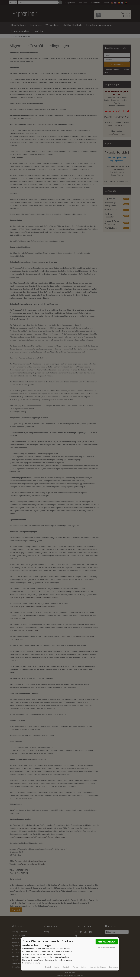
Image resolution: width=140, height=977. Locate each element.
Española (66, 967)
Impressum (113, 967)
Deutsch (48, 967)
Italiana (83, 967)
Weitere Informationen (106, 948)
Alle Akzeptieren (106, 942)
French (75, 967)
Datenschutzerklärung (98, 967)
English (57, 967)
